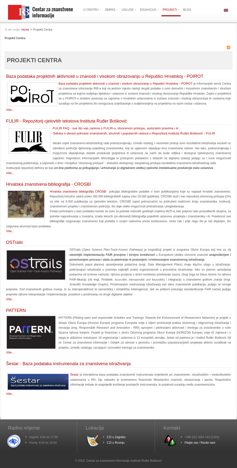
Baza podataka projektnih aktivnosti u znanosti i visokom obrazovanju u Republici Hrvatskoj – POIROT (126, 83)
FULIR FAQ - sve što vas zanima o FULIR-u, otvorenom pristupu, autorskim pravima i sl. (116, 128)
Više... (10, 110)
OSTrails (14, 242)
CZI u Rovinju (116, 442)
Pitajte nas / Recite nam (200, 442)
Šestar (74, 374)
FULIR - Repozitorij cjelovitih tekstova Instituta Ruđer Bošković (66, 121)
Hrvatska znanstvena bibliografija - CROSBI (48, 184)
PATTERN (16, 310)
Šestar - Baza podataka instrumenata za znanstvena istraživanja (68, 363)
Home (25, 29)
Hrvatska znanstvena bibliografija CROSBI (78, 191)
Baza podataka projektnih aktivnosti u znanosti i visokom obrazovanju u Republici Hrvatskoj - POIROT (104, 76)
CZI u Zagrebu (116, 437)
